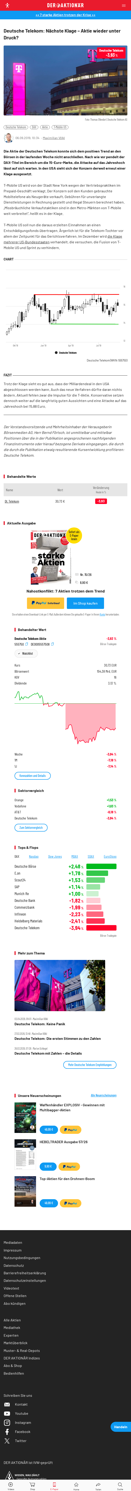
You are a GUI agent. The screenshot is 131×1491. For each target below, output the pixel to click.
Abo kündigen (15, 1303)
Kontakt (16, 1404)
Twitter (15, 1440)
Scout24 (20, 880)
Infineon (20, 914)
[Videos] (11, 1485)
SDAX (91, 856)
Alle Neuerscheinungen (103, 1095)
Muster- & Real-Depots (22, 1350)
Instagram (17, 1422)
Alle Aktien (12, 1320)
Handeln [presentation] (120, 1427)
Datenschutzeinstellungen (25, 1280)
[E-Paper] (54, 1485)
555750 (21, 644)
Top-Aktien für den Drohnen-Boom (67, 1178)
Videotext (11, 1288)
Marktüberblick (15, 1343)
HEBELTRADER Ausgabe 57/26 (63, 1142)
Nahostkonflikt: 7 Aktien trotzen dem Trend (66, 590)
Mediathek (12, 1327)
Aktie (45, 127)
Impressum (13, 1250)
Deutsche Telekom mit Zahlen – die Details (48, 1053)
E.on (17, 873)
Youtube (16, 1413)
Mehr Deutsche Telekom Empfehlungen (90, 1065)
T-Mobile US (60, 127)
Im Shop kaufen (85, 603)
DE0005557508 (42, 644)
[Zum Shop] (32, 1485)
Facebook (17, 1431)
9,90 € (48, 1166)
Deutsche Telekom (16, 127)
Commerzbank (24, 907)
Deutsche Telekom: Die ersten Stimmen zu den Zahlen (58, 1038)
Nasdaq (34, 856)
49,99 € (49, 1129)
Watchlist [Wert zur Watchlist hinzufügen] (27, 653)
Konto (102, 614)
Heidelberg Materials (28, 921)
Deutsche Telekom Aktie (30, 638)
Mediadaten (13, 1242)
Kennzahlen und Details (32, 776)
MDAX (74, 856)
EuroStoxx (110, 856)
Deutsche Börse (25, 866)
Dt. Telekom (12, 501)
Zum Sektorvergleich (31, 827)
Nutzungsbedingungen (22, 1257)
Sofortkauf (46, 603)
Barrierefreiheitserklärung (25, 1273)
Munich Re (22, 893)
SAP (17, 886)
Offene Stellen (15, 1295)
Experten (11, 1335)
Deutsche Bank (25, 900)
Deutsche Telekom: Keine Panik (40, 1024)
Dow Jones (55, 856)
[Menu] (125, 5)
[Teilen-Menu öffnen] (98, 1485)
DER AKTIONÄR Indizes (22, 1358)
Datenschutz (14, 1265)
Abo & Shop (13, 1365)
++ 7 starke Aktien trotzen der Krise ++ (65, 15)
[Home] (76, 1485)
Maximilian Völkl (54, 138)
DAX (34, 127)
